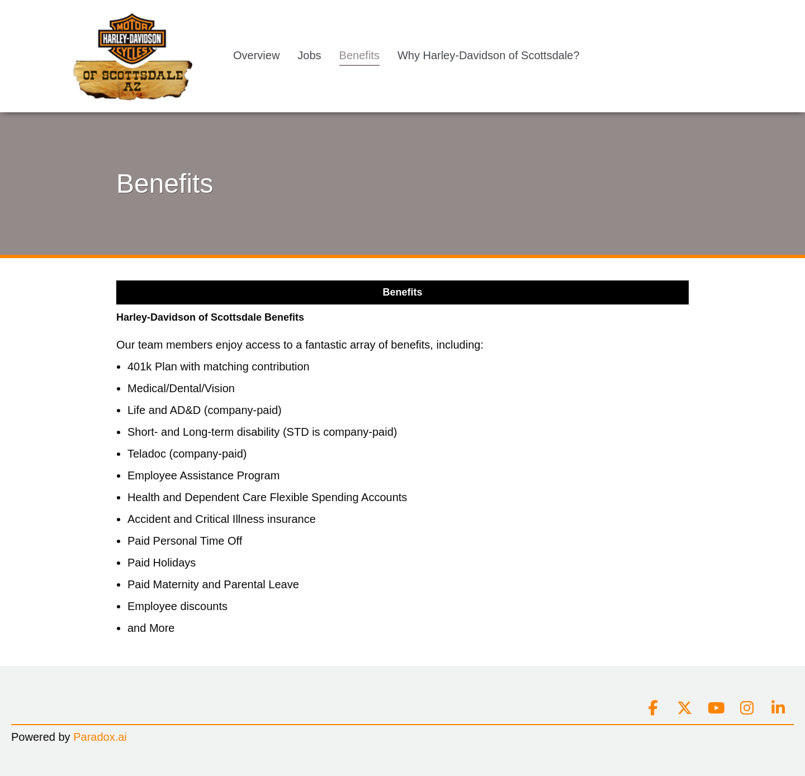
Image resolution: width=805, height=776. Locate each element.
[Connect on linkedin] (778, 708)
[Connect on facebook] (653, 708)
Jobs (309, 55)
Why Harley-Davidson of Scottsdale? (488, 55)
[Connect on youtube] (715, 708)
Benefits (359, 55)
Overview (256, 55)
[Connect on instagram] (747, 708)
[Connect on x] (684, 708)
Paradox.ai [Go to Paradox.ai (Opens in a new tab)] (100, 737)
